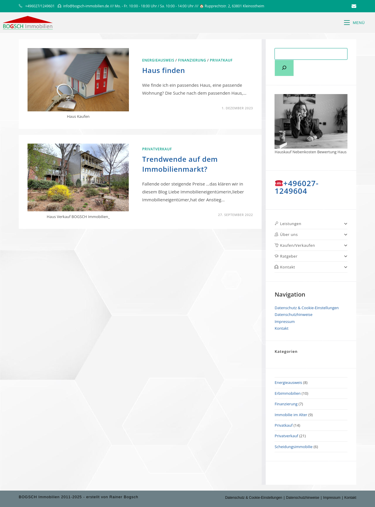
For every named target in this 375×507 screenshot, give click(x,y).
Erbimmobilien (288, 393)
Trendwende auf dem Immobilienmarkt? (180, 164)
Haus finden (163, 70)
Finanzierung (192, 60)
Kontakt (281, 328)
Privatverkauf (157, 149)
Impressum (285, 321)
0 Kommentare (162, 214)
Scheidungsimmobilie (293, 446)
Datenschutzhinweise (293, 314)
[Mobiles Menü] (354, 23)
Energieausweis (158, 60)
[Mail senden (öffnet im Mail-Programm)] (353, 6)
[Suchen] (284, 68)
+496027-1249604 (296, 187)
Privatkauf (221, 60)
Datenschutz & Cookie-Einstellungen (307, 307)
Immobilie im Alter (291, 414)
